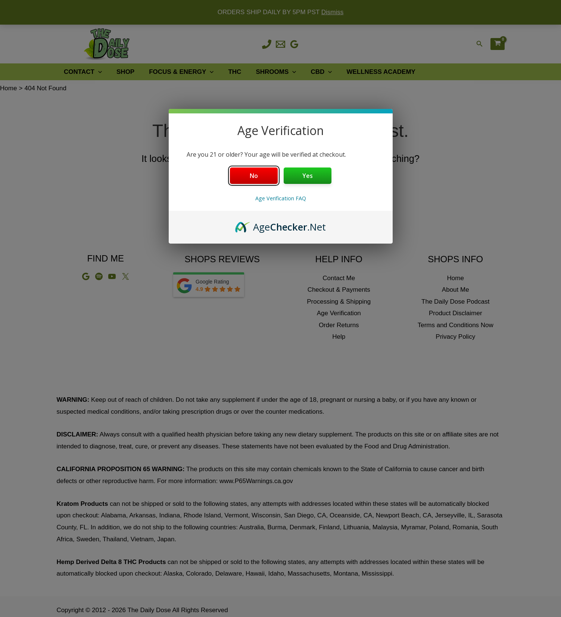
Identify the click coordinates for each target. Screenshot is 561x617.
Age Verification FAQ (280, 198)
